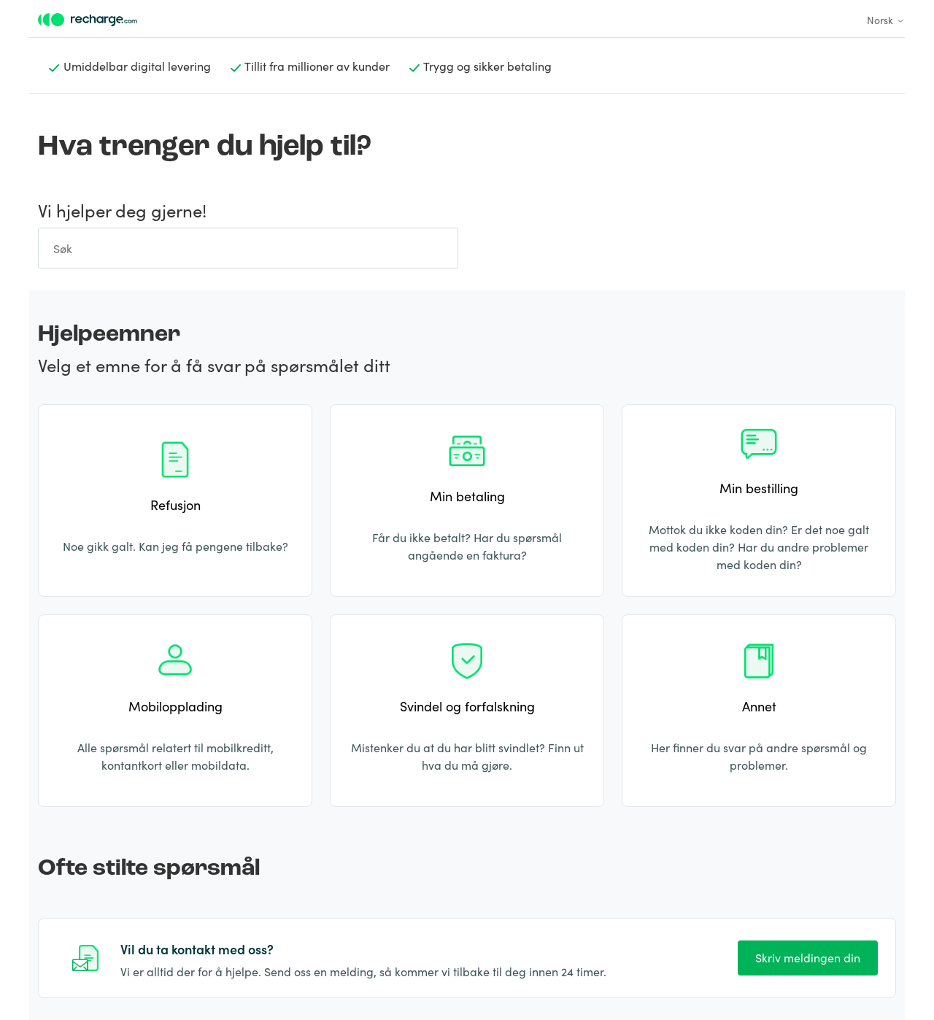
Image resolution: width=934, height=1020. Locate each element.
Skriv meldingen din (807, 957)
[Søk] (248, 248)
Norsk (886, 19)
